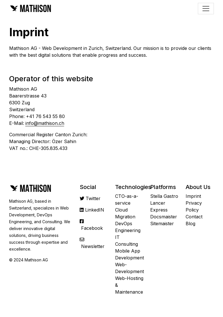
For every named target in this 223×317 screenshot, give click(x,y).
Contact (194, 217)
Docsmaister (163, 217)
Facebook (92, 228)
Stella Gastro (164, 196)
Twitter (93, 198)
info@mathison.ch (44, 123)
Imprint (193, 196)
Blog (190, 223)
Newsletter (93, 246)
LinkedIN (94, 210)
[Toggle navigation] (206, 8)
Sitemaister (162, 223)
